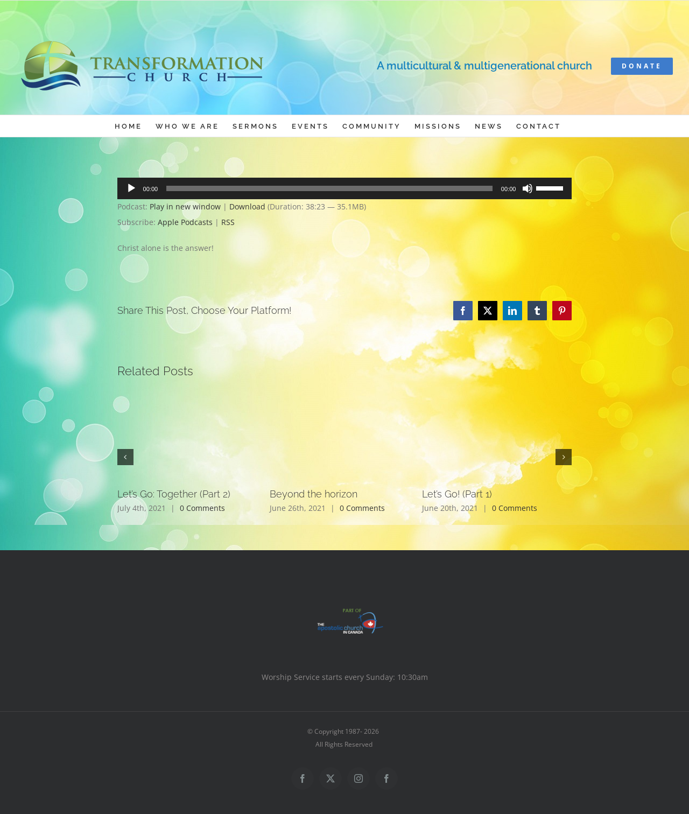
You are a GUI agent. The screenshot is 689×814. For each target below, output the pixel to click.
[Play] (131, 188)
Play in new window (185, 206)
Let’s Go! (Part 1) (457, 494)
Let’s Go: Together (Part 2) (173, 494)
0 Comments (202, 508)
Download (247, 206)
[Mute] (527, 188)
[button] (125, 457)
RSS (228, 222)
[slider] (329, 188)
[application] (344, 188)
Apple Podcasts (185, 222)
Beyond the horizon (313, 494)
